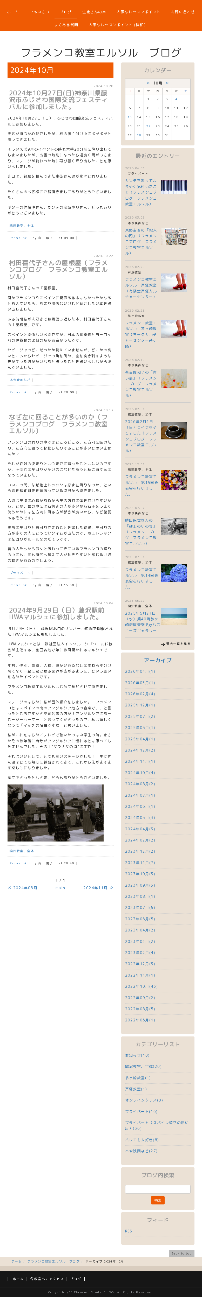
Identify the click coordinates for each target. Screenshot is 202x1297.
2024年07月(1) (140, 795)
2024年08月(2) (140, 783)
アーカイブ (158, 660)
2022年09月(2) (140, 997)
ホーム (13, 11)
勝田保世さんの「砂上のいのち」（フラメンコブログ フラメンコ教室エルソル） (141, 532)
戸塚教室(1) (136, 1088)
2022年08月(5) (140, 1008)
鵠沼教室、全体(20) (143, 1066)
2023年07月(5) (140, 907)
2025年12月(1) (140, 705)
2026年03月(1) (140, 682)
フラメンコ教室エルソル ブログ (54, 1261)
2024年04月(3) (140, 828)
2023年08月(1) (140, 896)
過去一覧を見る (178, 644)
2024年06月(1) (140, 806)
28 (139, 135)
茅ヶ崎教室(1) (138, 1077)
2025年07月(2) (140, 716)
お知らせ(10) (137, 1055)
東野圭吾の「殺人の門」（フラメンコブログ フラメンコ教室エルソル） (141, 242)
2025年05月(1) (140, 727)
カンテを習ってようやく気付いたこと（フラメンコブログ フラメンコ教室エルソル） (141, 192)
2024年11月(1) (140, 761)
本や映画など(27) (141, 1150)
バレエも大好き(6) (142, 1139)
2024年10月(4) (140, 772)
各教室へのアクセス (47, 1279)
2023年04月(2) (140, 930)
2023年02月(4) (140, 952)
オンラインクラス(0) (144, 1100)
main (60, 887)
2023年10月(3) (140, 873)
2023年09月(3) (140, 885)
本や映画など (20, 380)
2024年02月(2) (140, 840)
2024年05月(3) (140, 817)
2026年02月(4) (140, 693)
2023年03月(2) (140, 941)
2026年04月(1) (140, 671)
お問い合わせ (183, 11)
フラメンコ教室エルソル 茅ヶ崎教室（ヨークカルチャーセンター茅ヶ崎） (141, 334)
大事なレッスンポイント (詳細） (118, 24)
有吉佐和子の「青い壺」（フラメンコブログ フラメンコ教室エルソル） (141, 384)
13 (130, 117)
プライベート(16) (141, 1111)
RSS (128, 1231)
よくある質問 (66, 24)
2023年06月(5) (140, 918)
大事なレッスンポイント (138, 11)
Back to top (182, 1253)
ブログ (66, 11)
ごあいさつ (39, 11)
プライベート (20, 573)
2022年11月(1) (140, 975)
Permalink (18, 238)
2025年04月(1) (140, 739)
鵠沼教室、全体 (22, 225)
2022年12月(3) (140, 963)
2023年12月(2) (140, 851)
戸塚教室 (135, 272)
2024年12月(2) (140, 750)
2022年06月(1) (140, 1020)
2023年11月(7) (140, 862)
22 (148, 126)
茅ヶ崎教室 (136, 316)
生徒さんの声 (94, 11)
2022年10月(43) (141, 986)
